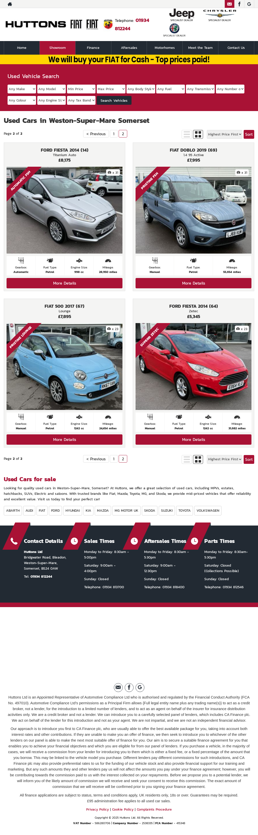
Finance (93, 47)
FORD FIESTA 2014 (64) (193, 306)
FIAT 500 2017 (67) (64, 306)
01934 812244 (41, 576)
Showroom (57, 47)
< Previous (96, 134)
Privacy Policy (97, 809)
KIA (88, 510)
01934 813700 (112, 587)
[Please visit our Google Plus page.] (249, 4)
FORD (55, 510)
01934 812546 (232, 587)
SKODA (149, 510)
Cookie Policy (123, 809)
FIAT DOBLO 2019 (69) (193, 150)
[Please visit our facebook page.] (239, 4)
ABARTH (13, 510)
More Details (64, 283)
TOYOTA (184, 510)
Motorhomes (165, 47)
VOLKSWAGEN (208, 510)
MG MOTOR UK (126, 510)
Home (21, 47)
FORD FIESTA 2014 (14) (64, 150)
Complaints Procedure (154, 809)
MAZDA (103, 510)
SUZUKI (167, 510)
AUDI (29, 510)
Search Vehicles (114, 100)
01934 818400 (172, 587)
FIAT (42, 510)
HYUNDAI (73, 510)
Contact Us (236, 47)
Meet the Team (200, 47)
